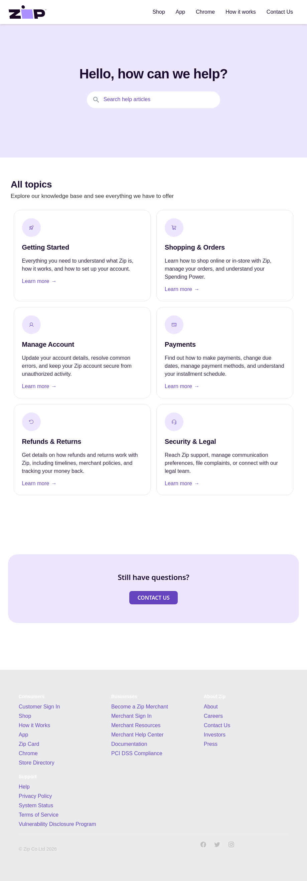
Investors (214, 735)
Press (210, 744)
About (211, 706)
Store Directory (36, 763)
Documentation (129, 744)
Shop (25, 716)
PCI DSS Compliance (136, 753)
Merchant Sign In (131, 716)
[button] (153, 597)
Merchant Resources (136, 725)
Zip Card (29, 744)
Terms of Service (38, 815)
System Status (36, 805)
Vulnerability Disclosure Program (57, 824)
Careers (213, 716)
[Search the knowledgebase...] (153, 99)
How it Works (34, 725)
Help (24, 787)
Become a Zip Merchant (139, 706)
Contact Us (217, 725)
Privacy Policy (35, 796)
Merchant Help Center (137, 735)
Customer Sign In (39, 706)
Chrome (28, 753)
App (23, 735)
